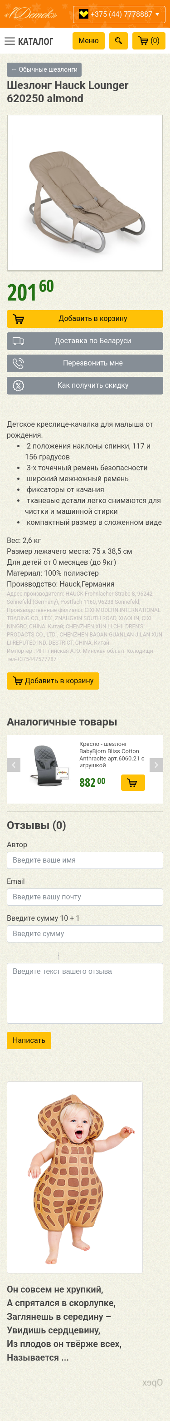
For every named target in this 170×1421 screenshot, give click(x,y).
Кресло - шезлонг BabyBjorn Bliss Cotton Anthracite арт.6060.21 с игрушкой (111, 754)
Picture (104, 957)
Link (92, 957)
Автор (17, 844)
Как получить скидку (71, 385)
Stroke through (48, 957)
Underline (36, 957)
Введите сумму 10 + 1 (43, 918)
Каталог (35, 41)
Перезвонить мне (68, 363)
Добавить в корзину (70, 319)
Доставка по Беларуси (72, 341)
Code (81, 957)
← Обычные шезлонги (44, 69)
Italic (24, 957)
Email (16, 881)
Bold (12, 957)
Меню (88, 40)
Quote (69, 957)
